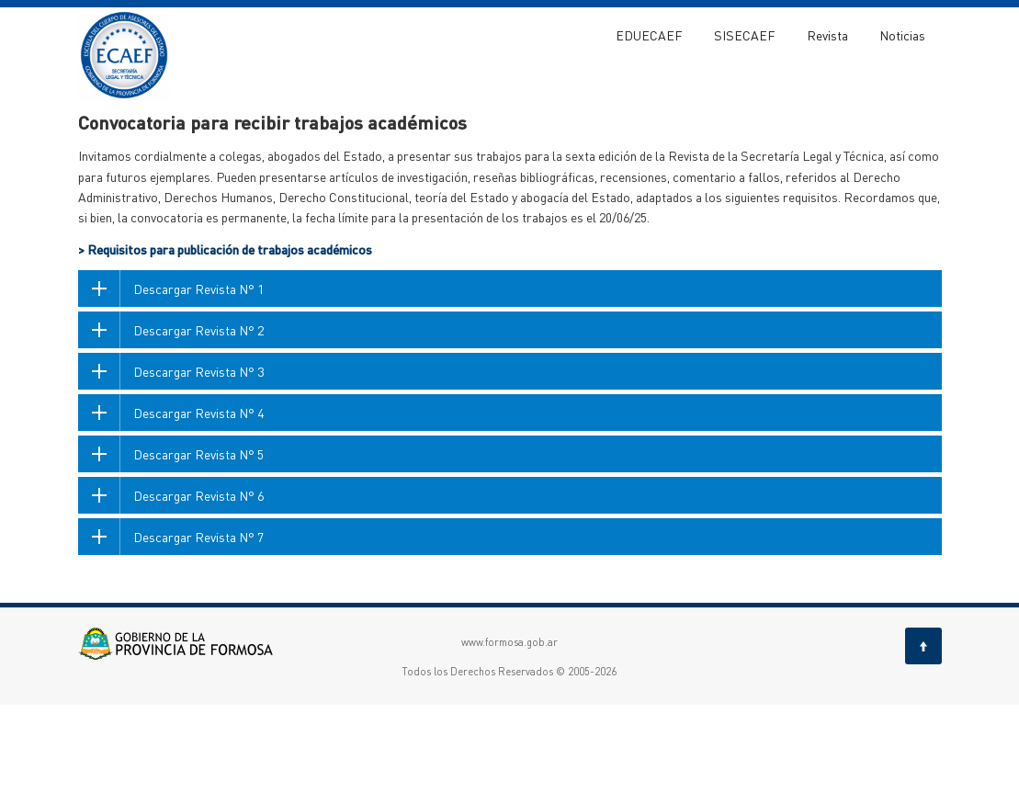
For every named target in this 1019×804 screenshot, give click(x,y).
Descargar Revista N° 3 (198, 470)
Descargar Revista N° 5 (198, 553)
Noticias (902, 35)
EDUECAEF (649, 35)
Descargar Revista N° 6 (198, 594)
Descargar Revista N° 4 (198, 512)
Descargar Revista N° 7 (198, 636)
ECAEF (93, 126)
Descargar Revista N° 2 (198, 429)
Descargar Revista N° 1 (198, 387)
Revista (827, 35)
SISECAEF (745, 35)
